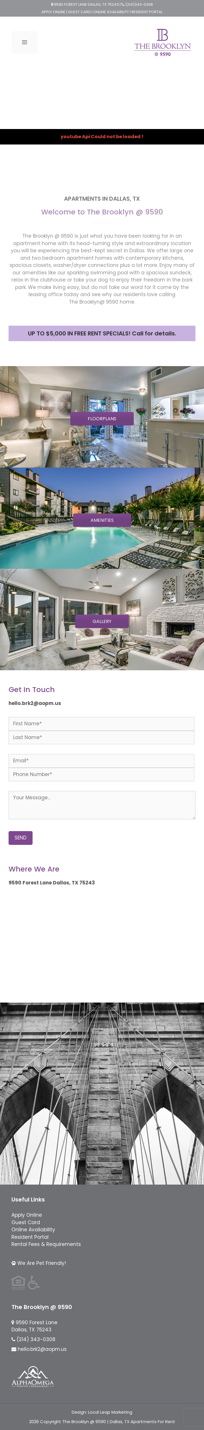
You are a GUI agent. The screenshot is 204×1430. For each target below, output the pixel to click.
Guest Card (25, 1222)
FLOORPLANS (102, 418)
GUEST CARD (79, 12)
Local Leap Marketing (110, 1412)
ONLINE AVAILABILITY (111, 12)
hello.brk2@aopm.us (42, 1349)
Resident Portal (30, 1237)
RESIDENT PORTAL (147, 12)
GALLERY (102, 621)
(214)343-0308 (138, 4)
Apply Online (26, 1215)
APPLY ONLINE (53, 12)
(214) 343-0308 (36, 1339)
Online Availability (33, 1229)
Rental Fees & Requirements (46, 1244)
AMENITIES (102, 520)
